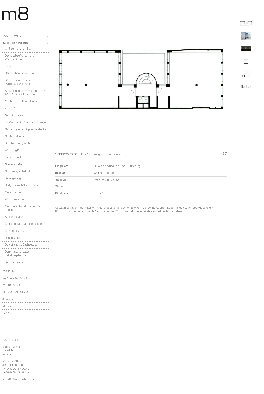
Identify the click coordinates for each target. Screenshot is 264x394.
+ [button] (47, 36)
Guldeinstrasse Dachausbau (21, 244)
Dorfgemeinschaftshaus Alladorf (24, 185)
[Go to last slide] (246, 14)
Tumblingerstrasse (15, 115)
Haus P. (9, 66)
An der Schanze (14, 217)
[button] (246, 23)
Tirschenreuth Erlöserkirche (21, 101)
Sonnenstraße (13, 164)
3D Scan (7, 299)
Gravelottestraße (15, 231)
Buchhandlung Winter (18, 143)
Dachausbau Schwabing (19, 73)
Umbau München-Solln (19, 48)
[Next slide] (246, 146)
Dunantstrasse (13, 238)
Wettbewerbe (11, 285)
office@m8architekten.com (18, 379)
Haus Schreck (13, 157)
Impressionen (11, 36)
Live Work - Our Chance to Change (25, 122)
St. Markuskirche (15, 136)
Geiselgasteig (13, 178)
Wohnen (8, 271)
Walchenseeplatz (15, 199)
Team (5, 313)
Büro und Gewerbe (15, 278)
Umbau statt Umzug (16, 292)
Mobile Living (13, 192)
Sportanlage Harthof (17, 171)
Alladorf (10, 108)
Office (6, 306)
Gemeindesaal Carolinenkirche (23, 224)
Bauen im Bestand (15, 43)
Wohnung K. (12, 150)
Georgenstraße (14, 262)
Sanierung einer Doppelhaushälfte (25, 129)
